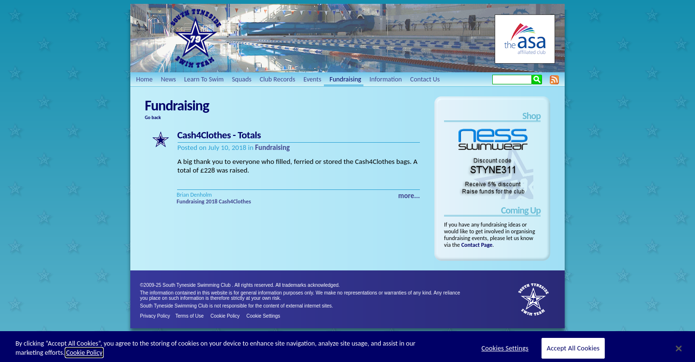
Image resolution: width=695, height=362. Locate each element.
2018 (211, 201)
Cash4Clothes (235, 201)
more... (409, 195)
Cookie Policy (225, 316)
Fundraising (272, 147)
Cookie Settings (263, 316)
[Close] (679, 351)
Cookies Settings (505, 350)
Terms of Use (189, 316)
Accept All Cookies (573, 350)
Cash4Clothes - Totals (219, 135)
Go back (153, 117)
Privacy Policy (155, 316)
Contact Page (477, 244)
